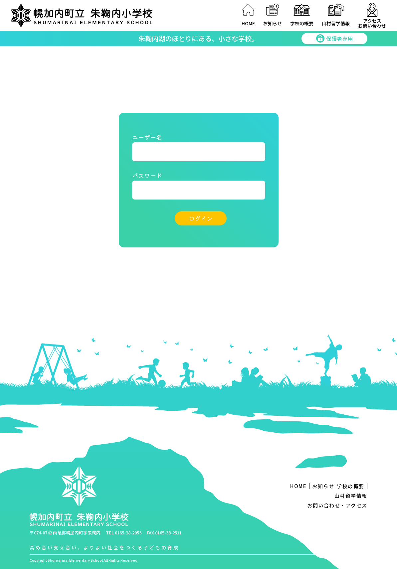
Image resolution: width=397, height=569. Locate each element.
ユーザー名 (147, 137)
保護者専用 (334, 38)
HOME (248, 23)
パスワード (147, 175)
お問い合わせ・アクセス (337, 505)
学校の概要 (301, 23)
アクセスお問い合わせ (372, 23)
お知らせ (272, 23)
